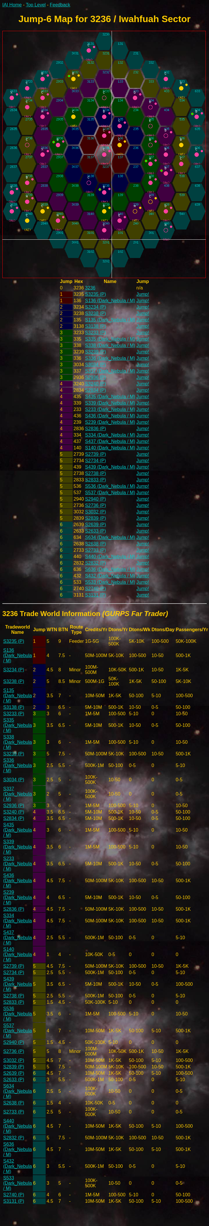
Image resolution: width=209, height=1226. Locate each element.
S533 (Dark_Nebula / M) (110, 582)
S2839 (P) (95, 518)
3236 (90, 287)
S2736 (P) (95, 505)
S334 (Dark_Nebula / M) (110, 435)
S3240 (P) (95, 383)
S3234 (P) (95, 307)
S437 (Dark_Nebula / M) (110, 441)
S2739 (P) (95, 454)
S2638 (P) (95, 543)
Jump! (142, 294)
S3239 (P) (95, 351)
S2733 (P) (95, 550)
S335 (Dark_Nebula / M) (110, 339)
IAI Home (12, 4)
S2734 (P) (95, 460)
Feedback (60, 4)
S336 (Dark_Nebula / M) (110, 358)
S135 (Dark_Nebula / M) (110, 319)
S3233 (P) (95, 332)
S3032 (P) (95, 511)
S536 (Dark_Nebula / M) (110, 486)
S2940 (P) (95, 499)
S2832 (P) (95, 562)
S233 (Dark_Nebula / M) (110, 409)
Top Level (36, 4)
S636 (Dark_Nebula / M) (110, 569)
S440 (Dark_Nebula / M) (110, 556)
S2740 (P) (95, 588)
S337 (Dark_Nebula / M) (110, 371)
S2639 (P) (95, 524)
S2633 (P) (95, 531)
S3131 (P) (95, 594)
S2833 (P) (95, 479)
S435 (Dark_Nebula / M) (110, 396)
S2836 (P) (95, 428)
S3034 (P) (95, 364)
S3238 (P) (95, 313)
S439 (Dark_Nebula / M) (110, 467)
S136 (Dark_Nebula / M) (110, 300)
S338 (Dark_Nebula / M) (110, 345)
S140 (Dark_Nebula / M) (110, 447)
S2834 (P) (95, 390)
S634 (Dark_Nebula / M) (110, 537)
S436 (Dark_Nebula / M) (110, 415)
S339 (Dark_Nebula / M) (110, 403)
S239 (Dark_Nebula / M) (110, 422)
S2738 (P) (95, 473)
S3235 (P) (95, 294)
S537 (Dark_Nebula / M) (110, 492)
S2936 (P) (95, 377)
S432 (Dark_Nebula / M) (110, 575)
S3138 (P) (95, 326)
